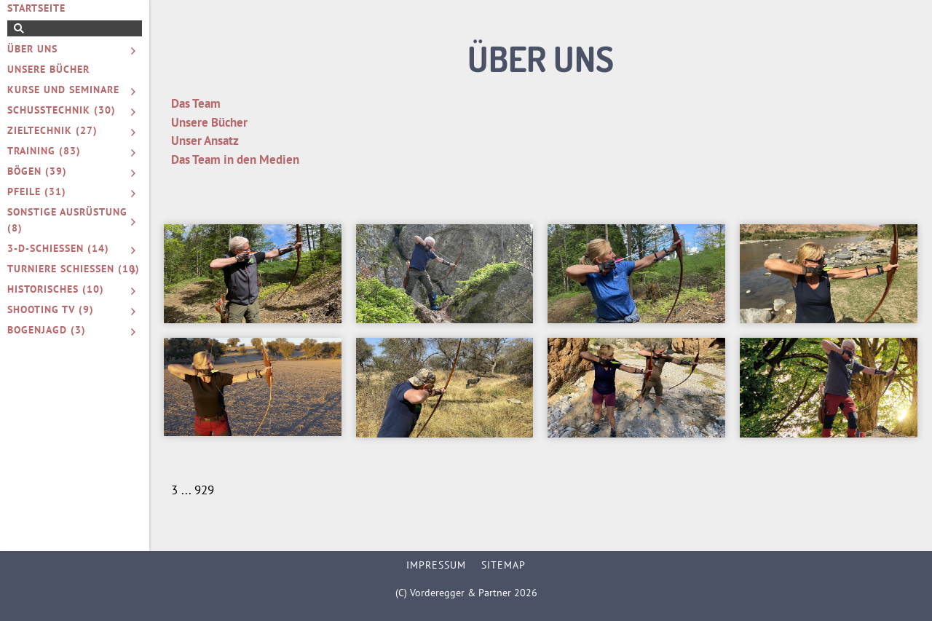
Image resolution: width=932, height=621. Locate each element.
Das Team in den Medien (235, 159)
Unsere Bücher (48, 69)
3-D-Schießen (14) (58, 248)
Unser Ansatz (205, 140)
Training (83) (44, 150)
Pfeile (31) (36, 191)
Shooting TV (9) (50, 309)
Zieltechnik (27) (52, 130)
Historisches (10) (55, 289)
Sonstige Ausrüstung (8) (67, 219)
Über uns (32, 48)
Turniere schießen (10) (73, 268)
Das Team (196, 103)
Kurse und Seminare (63, 89)
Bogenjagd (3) (46, 329)
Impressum (436, 564)
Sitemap (503, 564)
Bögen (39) (37, 171)
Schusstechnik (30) (61, 109)
